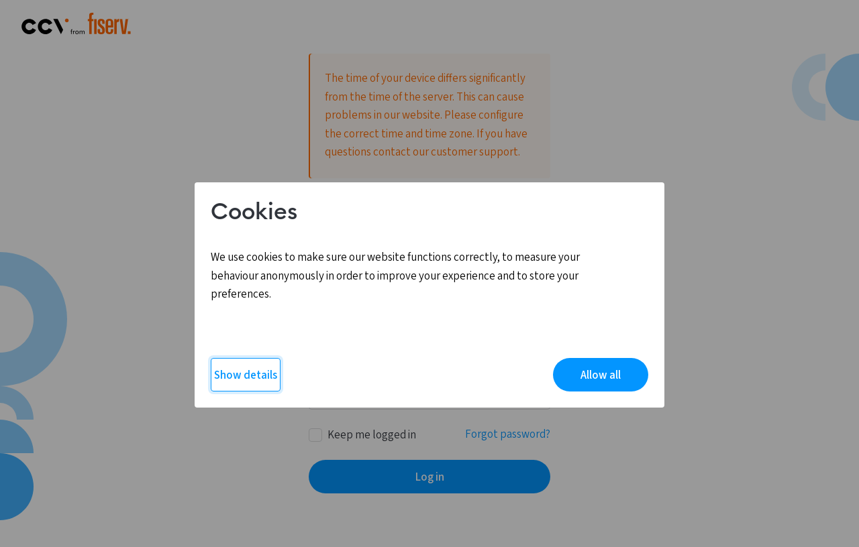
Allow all (600, 375)
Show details (245, 375)
